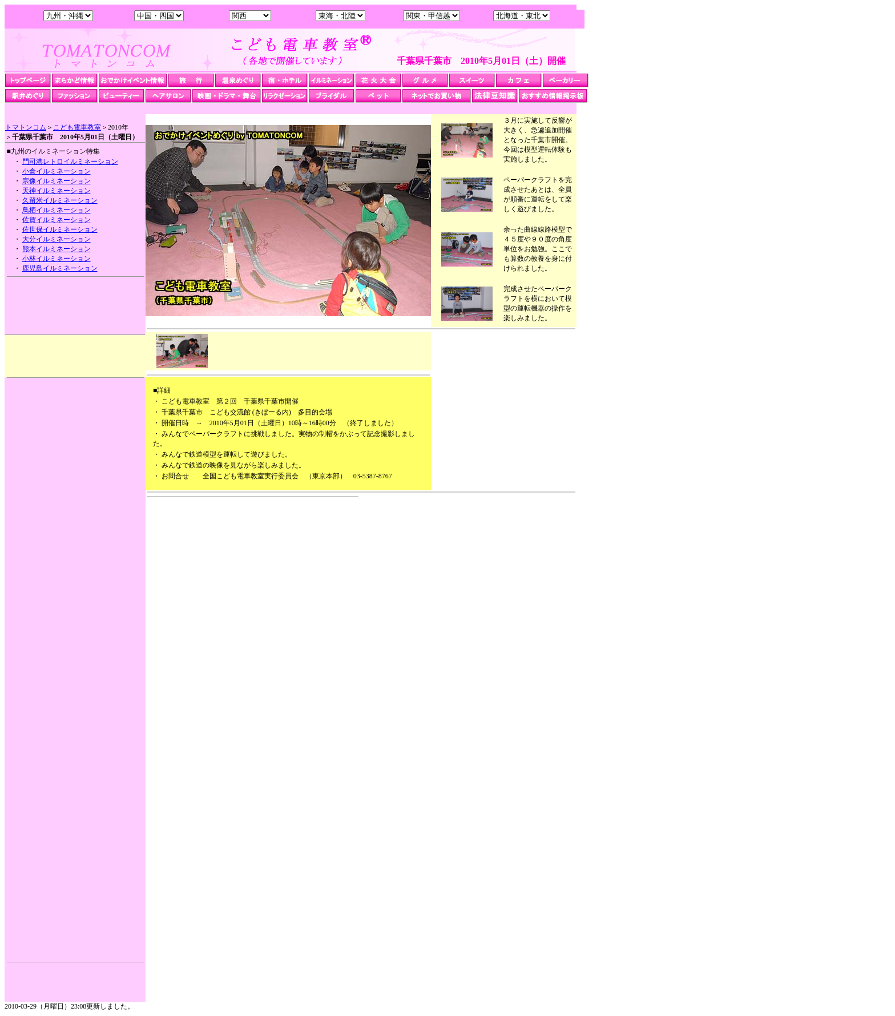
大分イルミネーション (56, 239)
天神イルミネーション (56, 191)
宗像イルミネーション (56, 181)
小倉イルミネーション (56, 171)
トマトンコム (25, 127)
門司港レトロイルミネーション (70, 162)
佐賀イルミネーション (56, 220)
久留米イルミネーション (60, 200)
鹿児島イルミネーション (60, 268)
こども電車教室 (77, 127)
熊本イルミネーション (56, 249)
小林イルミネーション (56, 259)
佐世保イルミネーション (60, 229)
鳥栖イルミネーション (56, 210)
